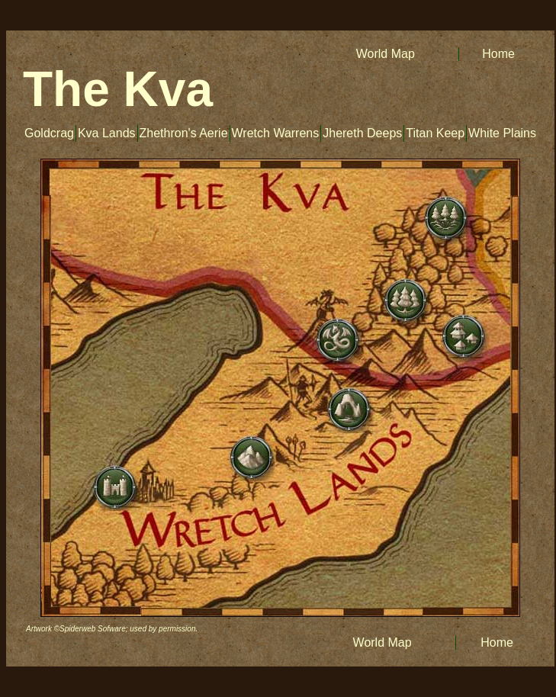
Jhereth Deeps (362, 133)
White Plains (502, 133)
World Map (383, 53)
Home (498, 53)
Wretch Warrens (276, 133)
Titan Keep (435, 133)
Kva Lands (107, 133)
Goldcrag (49, 133)
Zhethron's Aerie (184, 133)
